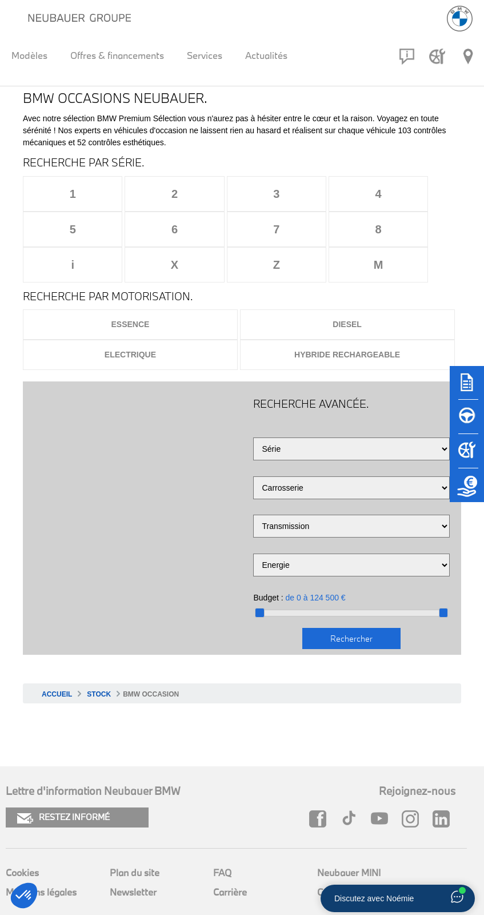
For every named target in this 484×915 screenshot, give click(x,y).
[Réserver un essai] (467, 422)
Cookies (22, 837)
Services (204, 55)
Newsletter (133, 856)
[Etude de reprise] (467, 491)
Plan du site (134, 837)
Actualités (266, 55)
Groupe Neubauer (355, 856)
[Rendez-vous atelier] (437, 57)
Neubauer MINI (349, 837)
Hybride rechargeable (347, 319)
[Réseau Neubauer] (468, 57)
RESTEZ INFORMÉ (63, 782)
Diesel (347, 288)
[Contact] (407, 57)
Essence (130, 288)
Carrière (230, 856)
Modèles (29, 55)
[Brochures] (467, 388)
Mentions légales (41, 856)
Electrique (130, 319)
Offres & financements (117, 55)
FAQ (222, 837)
